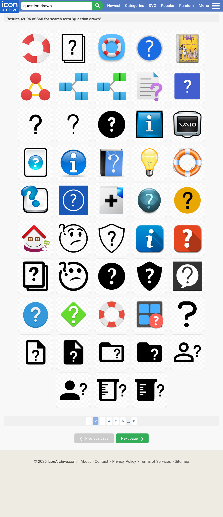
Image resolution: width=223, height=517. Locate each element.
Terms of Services (155, 461)
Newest (113, 5)
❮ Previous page (94, 438)
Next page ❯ (132, 438)
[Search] (97, 5)
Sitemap (182, 461)
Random (186, 5)
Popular (167, 5)
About (85, 461)
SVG (152, 5)
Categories (134, 5)
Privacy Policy (124, 461)
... (128, 421)
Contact (101, 461)
